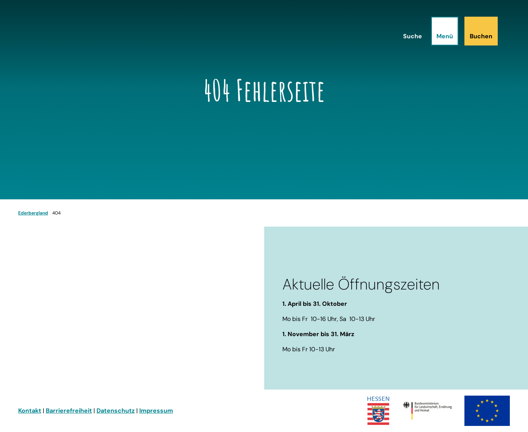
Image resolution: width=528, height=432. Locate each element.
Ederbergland (33, 213)
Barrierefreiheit (69, 411)
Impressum (156, 411)
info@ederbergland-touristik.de (66, 354)
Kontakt (29, 411)
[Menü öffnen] (444, 31)
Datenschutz (116, 411)
